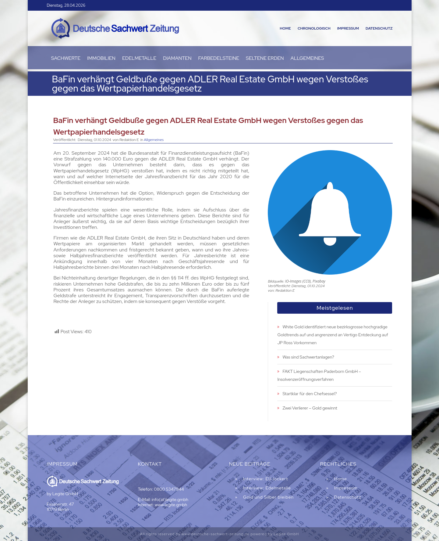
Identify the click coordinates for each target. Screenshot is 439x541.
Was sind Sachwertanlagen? (308, 357)
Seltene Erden (265, 58)
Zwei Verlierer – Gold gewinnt (309, 408)
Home (285, 28)
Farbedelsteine (218, 58)
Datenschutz (379, 28)
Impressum (348, 28)
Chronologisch (314, 28)
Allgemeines (307, 58)
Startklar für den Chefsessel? (309, 393)
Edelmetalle (139, 58)
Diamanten (177, 58)
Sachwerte (65, 58)
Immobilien (101, 58)
